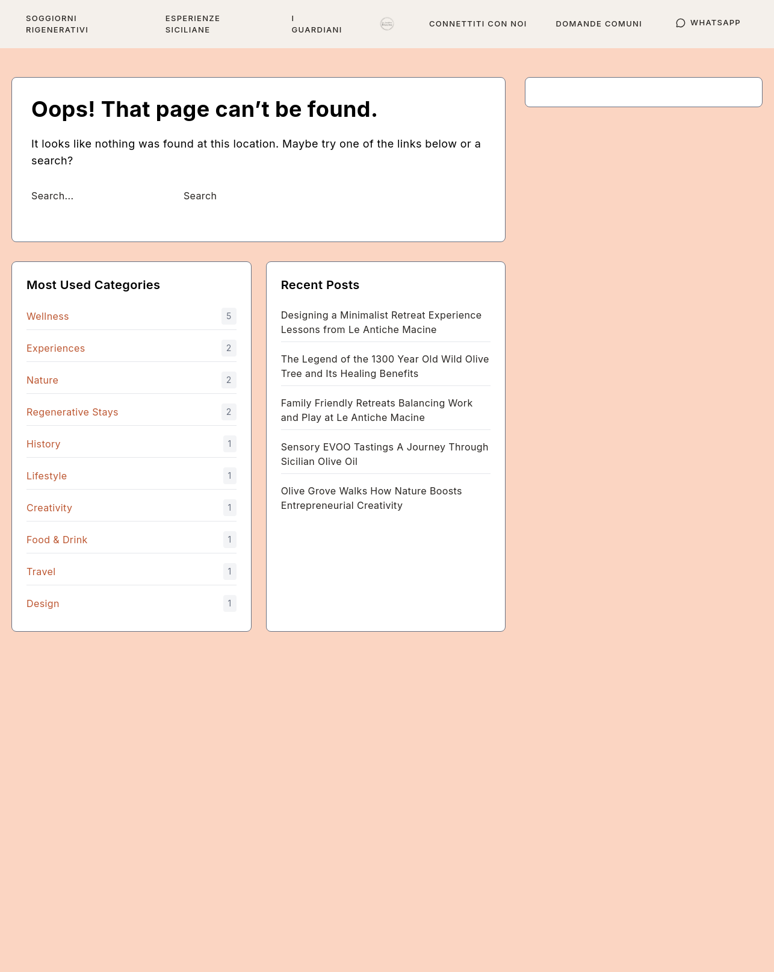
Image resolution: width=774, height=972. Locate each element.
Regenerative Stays (72, 412)
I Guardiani (317, 23)
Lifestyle (46, 476)
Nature (42, 380)
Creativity (49, 508)
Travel (40, 571)
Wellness (47, 316)
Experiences (55, 348)
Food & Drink (57, 540)
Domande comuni (599, 23)
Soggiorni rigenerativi (57, 23)
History (43, 444)
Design (43, 603)
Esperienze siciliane (193, 23)
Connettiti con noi (478, 23)
